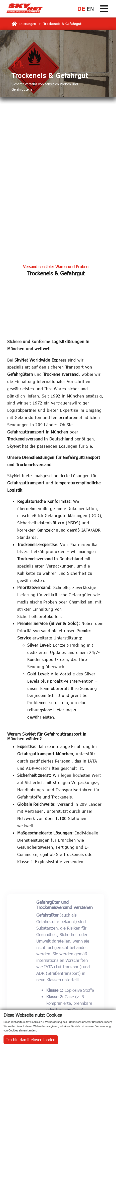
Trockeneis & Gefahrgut (62, 24)
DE (81, 8)
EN (90, 8)
